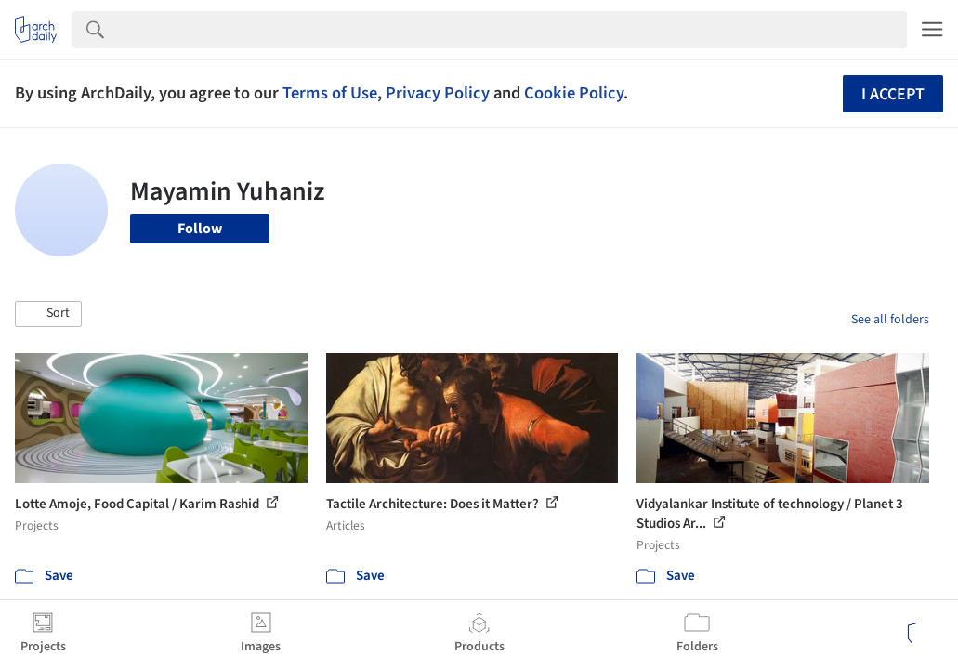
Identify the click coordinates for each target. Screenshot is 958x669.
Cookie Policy (573, 93)
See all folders (890, 319)
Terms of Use (329, 93)
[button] (48, 314)
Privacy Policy (438, 93)
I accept (893, 94)
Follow (199, 228)
